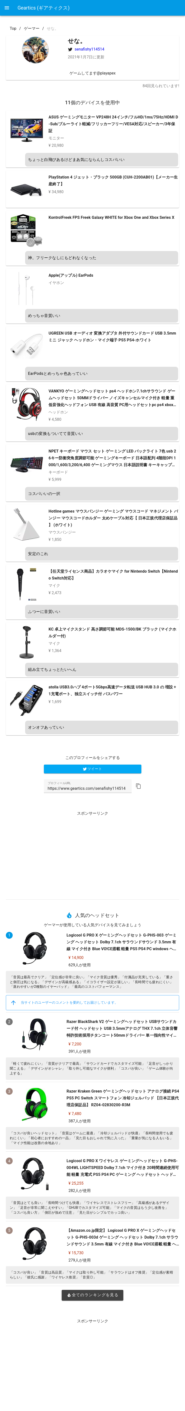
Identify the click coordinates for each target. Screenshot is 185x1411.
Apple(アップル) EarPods (71, 275)
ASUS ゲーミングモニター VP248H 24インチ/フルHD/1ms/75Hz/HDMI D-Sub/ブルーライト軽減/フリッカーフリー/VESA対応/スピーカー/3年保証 (113, 124)
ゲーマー (31, 28)
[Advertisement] (93, 853)
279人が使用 (79, 1260)
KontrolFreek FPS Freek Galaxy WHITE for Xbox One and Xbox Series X (111, 217)
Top (13, 28)
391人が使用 (79, 1051)
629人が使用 (79, 965)
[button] (138, 786)
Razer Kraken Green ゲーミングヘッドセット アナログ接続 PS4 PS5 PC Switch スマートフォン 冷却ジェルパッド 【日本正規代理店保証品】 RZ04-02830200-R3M (123, 1098)
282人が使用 (79, 1190)
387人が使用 (79, 1121)
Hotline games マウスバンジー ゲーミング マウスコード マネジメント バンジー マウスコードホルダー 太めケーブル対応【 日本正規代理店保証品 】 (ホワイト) (113, 518)
